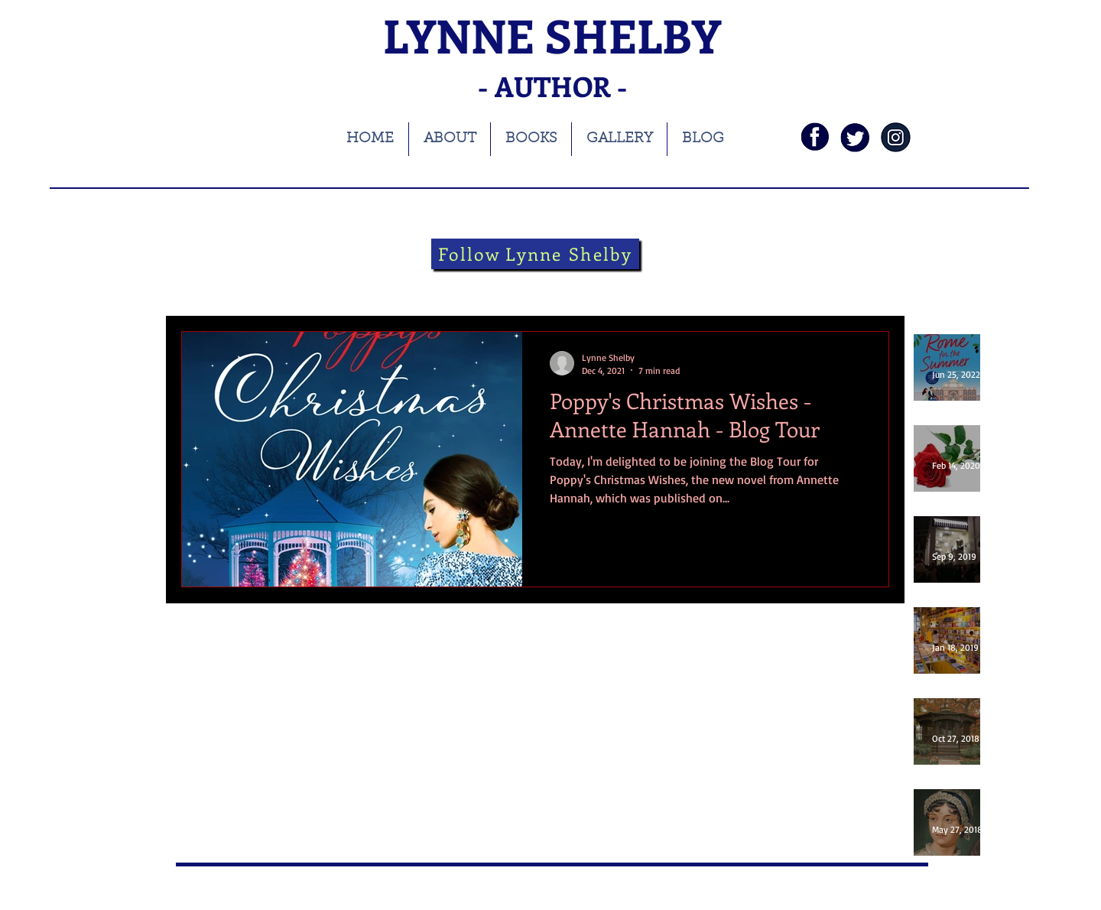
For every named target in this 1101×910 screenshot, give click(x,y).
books (264, 284)
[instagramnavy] (896, 137)
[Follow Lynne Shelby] (535, 254)
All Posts (200, 284)
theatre (528, 284)
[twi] (855, 137)
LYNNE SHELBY (552, 35)
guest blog (667, 284)
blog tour (330, 284)
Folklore (594, 284)
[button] (869, 287)
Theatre (463, 284)
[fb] (815, 137)
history (398, 284)
